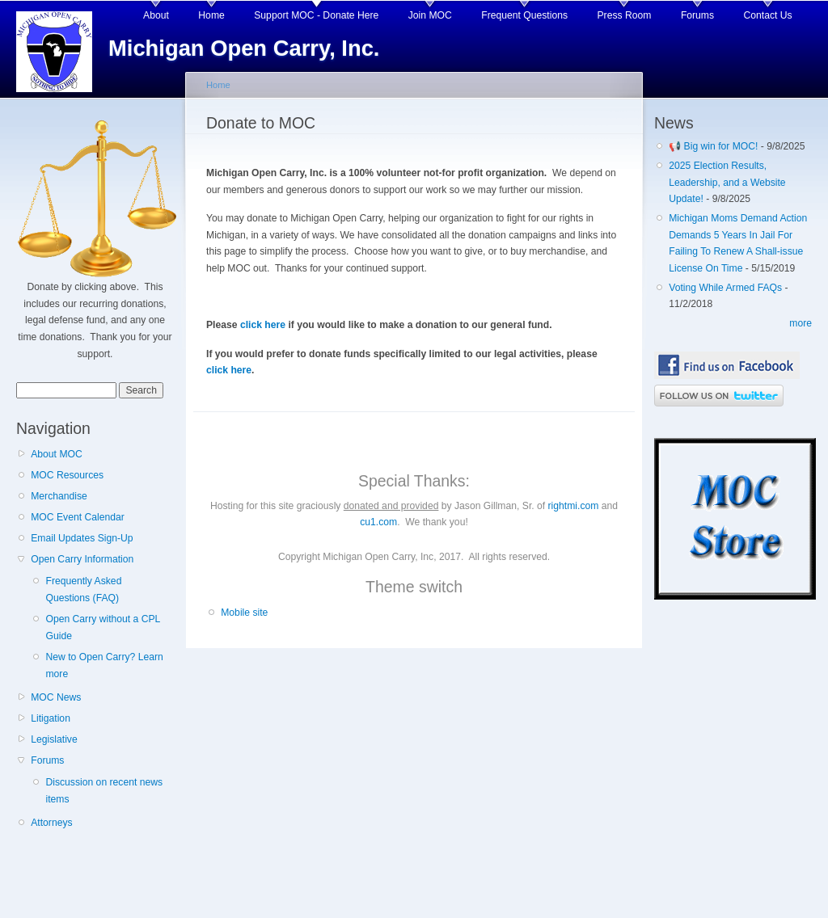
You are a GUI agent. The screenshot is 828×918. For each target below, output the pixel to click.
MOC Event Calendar (78, 517)
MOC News (56, 697)
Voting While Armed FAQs (725, 287)
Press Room (625, 15)
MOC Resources (67, 475)
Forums (697, 15)
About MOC (56, 454)
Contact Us (768, 15)
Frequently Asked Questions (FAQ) (83, 589)
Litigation (50, 718)
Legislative (54, 739)
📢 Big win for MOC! (715, 146)
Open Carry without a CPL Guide (102, 627)
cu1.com (378, 522)
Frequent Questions (524, 15)
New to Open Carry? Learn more (104, 665)
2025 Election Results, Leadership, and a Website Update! (727, 182)
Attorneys (51, 822)
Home (211, 15)
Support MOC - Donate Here (316, 15)
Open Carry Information (82, 559)
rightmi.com (573, 506)
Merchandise (59, 496)
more (800, 323)
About (156, 15)
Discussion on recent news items (104, 791)
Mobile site (244, 612)
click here (262, 325)
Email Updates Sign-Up (82, 538)
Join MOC (430, 15)
